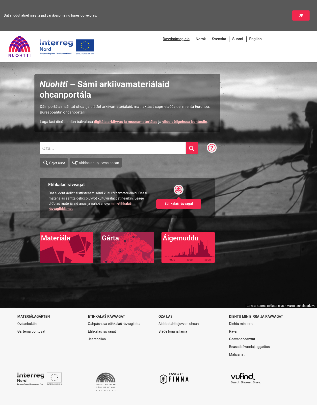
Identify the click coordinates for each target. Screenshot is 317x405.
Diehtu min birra (241, 324)
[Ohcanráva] (211, 148)
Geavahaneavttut (242, 339)
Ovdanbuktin (27, 324)
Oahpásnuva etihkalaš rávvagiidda (114, 324)
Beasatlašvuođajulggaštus (249, 347)
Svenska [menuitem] (219, 39)
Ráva (233, 331)
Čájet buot (54, 163)
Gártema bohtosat (31, 331)
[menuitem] (176, 39)
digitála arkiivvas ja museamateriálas (126, 121)
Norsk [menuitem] (201, 39)
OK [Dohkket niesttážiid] (301, 15)
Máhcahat (236, 354)
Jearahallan (97, 339)
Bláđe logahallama (172, 331)
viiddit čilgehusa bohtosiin (184, 121)
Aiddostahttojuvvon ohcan (95, 162)
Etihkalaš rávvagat (102, 331)
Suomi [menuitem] (237, 39)
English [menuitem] (255, 39)
